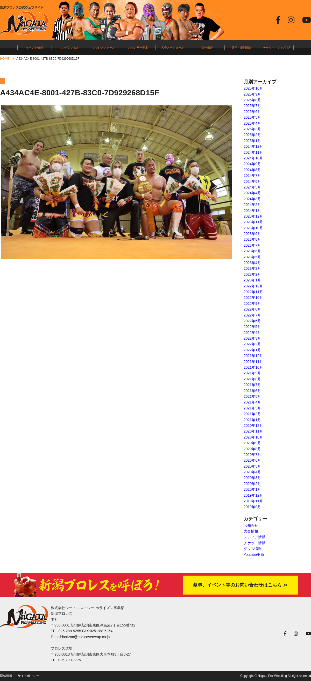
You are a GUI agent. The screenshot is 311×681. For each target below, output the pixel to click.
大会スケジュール (172, 47)
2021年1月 (252, 420)
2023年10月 (253, 228)
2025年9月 (252, 94)
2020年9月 (252, 443)
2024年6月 (252, 181)
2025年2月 (252, 135)
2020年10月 (253, 437)
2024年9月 (252, 164)
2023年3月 (252, 268)
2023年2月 (252, 274)
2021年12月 (253, 356)
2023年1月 (252, 280)
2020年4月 (252, 472)
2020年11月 (253, 431)
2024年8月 (252, 170)
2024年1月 (252, 210)
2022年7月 (252, 315)
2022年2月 (252, 344)
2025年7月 (252, 106)
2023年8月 (252, 239)
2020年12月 (253, 425)
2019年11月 (253, 501)
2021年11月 (253, 362)
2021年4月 (252, 402)
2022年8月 (252, 309)
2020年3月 (252, 478)
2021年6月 (252, 391)
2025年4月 (252, 123)
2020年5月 (252, 466)
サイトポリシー (28, 676)
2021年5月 (252, 396)
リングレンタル (69, 47)
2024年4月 (252, 193)
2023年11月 (253, 222)
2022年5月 (252, 327)
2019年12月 (253, 495)
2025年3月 (252, 129)
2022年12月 (253, 286)
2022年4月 (252, 333)
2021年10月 (253, 367)
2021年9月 (252, 373)
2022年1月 (252, 350)
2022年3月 (252, 338)
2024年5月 (252, 187)
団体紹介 (207, 47)
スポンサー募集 (138, 47)
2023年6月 (252, 251)
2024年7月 (252, 175)
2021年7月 (252, 385)
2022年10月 (253, 297)
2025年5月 (252, 117)
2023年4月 (252, 263)
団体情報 (6, 676)
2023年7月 (252, 245)
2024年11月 (253, 152)
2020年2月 (252, 484)
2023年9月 (252, 234)
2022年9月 (252, 303)
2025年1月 (252, 141)
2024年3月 (252, 199)
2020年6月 (252, 460)
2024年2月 (252, 205)
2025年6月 (252, 112)
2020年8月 (252, 449)
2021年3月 (252, 408)
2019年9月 (252, 507)
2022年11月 (253, 292)
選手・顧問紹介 (242, 47)
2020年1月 (252, 489)
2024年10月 (253, 158)
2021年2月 (252, 414)
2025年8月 (252, 100)
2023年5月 (252, 257)
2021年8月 (252, 379)
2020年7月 (252, 455)
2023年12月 (253, 216)
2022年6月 (252, 321)
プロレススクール (103, 47)
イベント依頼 (34, 47)
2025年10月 (253, 88)
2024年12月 (253, 146)
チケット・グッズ (276, 47)
